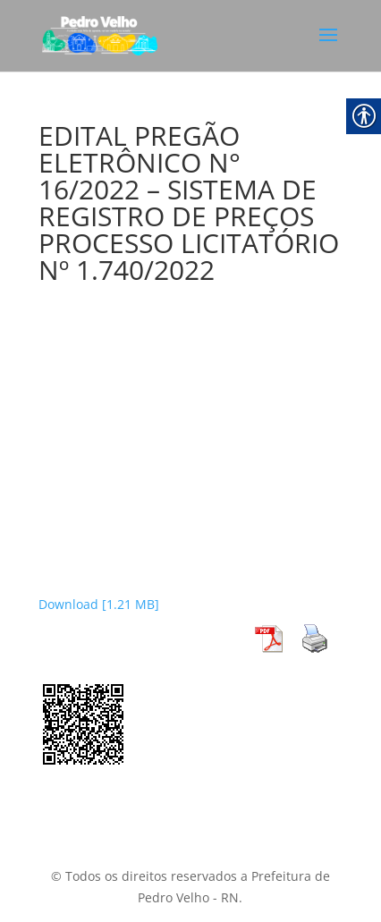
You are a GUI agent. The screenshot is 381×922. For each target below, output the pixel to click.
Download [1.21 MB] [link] (98, 604)
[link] (99, 34)
